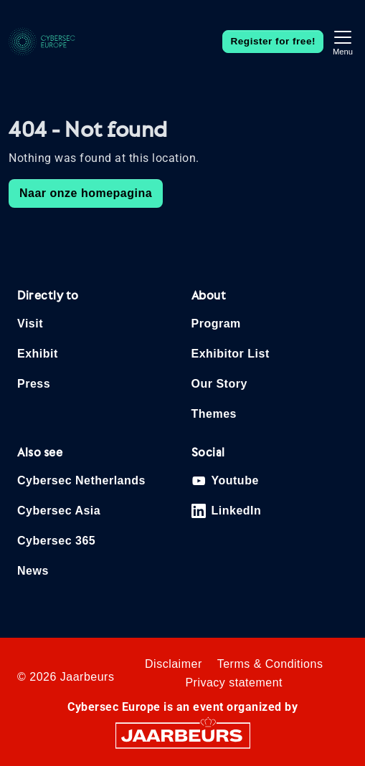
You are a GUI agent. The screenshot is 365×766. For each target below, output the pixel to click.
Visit (30, 323)
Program (216, 323)
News (33, 571)
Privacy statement (234, 682)
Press (33, 384)
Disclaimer (173, 664)
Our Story (219, 384)
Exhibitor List (230, 354)
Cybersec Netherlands (81, 480)
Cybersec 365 (56, 541)
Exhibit (37, 354)
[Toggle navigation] (342, 41)
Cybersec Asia (58, 510)
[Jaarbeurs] (182, 735)
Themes (214, 414)
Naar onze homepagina (85, 193)
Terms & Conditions (270, 664)
